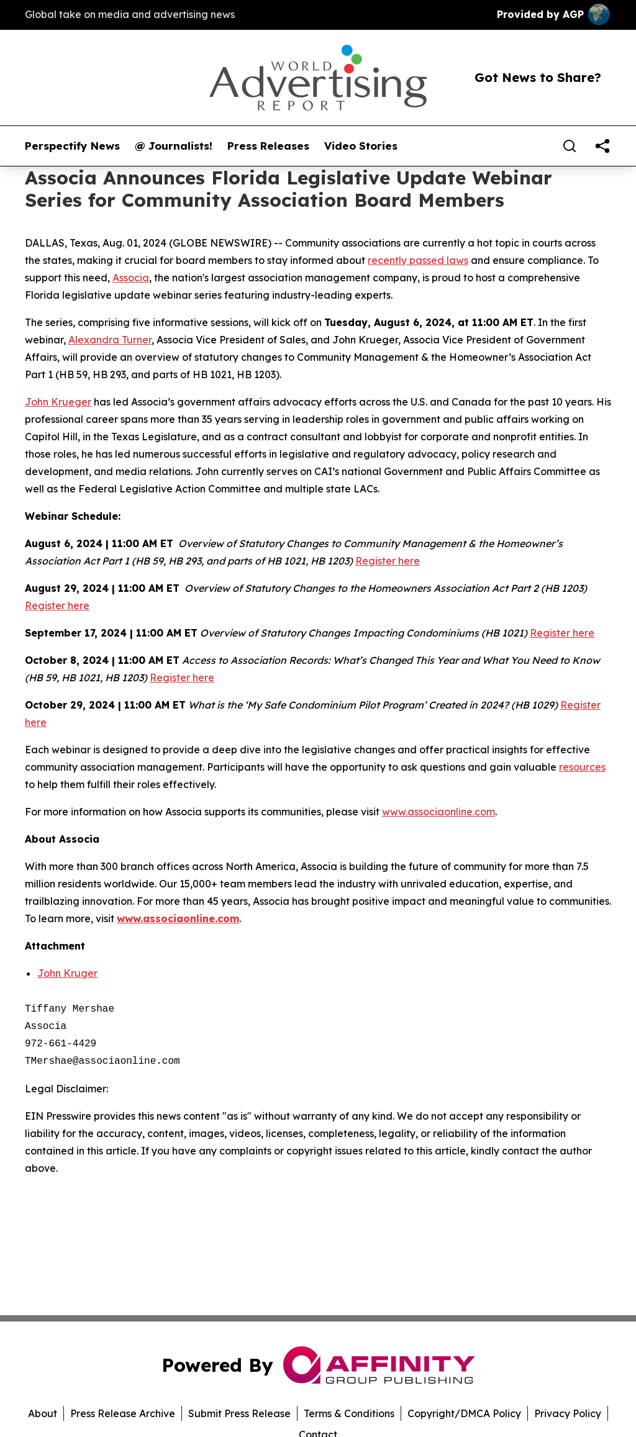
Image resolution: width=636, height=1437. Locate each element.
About (42, 1413)
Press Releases (268, 146)
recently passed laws (418, 260)
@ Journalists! (173, 146)
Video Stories (361, 146)
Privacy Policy (567, 1413)
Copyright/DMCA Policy (464, 1413)
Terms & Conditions (349, 1413)
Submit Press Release (239, 1413)
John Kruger (67, 973)
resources (582, 767)
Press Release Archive (122, 1413)
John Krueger (58, 402)
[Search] (569, 146)
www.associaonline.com (438, 811)
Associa (130, 277)
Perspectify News (72, 146)
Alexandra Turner (110, 339)
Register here (387, 561)
